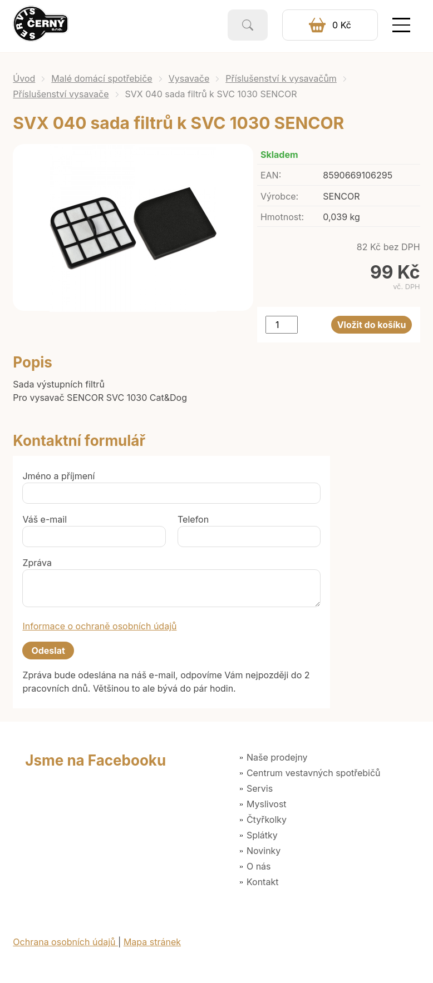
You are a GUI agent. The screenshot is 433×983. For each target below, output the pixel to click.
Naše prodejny (277, 757)
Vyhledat (248, 25)
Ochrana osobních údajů (65, 941)
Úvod (24, 78)
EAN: (270, 175)
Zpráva (37, 562)
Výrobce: (279, 196)
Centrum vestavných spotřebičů (314, 772)
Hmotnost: (282, 216)
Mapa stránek (152, 941)
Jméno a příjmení (58, 475)
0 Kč (341, 25)
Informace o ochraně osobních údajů (99, 626)
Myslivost (267, 804)
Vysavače (189, 78)
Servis (260, 788)
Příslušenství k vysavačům (281, 78)
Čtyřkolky (267, 819)
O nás (259, 866)
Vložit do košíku (371, 324)
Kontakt (262, 881)
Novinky (264, 850)
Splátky (262, 835)
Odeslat (48, 650)
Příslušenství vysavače (61, 94)
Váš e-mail (44, 519)
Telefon (193, 519)
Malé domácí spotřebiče (101, 78)
